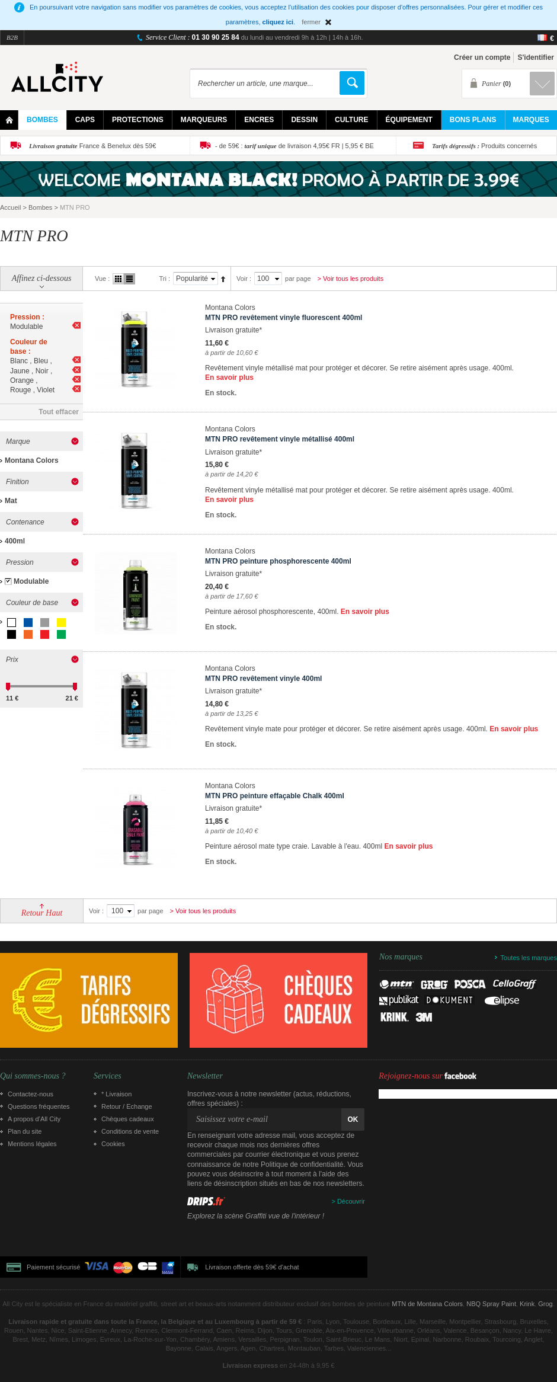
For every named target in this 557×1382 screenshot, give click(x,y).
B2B (12, 37)
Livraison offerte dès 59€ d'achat (252, 1267)
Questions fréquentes (39, 1106)
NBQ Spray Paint (491, 1303)
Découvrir (351, 1201)
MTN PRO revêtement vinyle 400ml (263, 678)
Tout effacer (59, 412)
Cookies (113, 1143)
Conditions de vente (130, 1131)
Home (9, 120)
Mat (11, 500)
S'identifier (535, 57)
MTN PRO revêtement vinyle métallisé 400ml (279, 439)
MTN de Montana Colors (427, 1303)
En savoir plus (229, 377)
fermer (311, 21)
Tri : (164, 278)
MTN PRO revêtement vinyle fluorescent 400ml (283, 317)
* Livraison (116, 1094)
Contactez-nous (30, 1094)
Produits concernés (484, 145)
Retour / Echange (126, 1106)
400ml (15, 541)
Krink (527, 1303)
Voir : (243, 278)
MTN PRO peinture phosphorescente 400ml (278, 561)
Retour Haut (42, 912)
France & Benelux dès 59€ (92, 145)
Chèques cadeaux (127, 1118)
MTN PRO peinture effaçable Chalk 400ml (274, 796)
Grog (545, 1303)
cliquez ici (278, 21)
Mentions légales (32, 1143)
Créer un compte (482, 57)
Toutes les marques (529, 957)
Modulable (31, 581)
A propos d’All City (34, 1118)
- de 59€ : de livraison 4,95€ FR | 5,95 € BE (294, 145)
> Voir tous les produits (351, 278)
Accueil (10, 207)
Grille (118, 278)
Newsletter (205, 1076)
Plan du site (24, 1131)
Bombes (40, 207)
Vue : (102, 278)
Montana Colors (32, 460)
